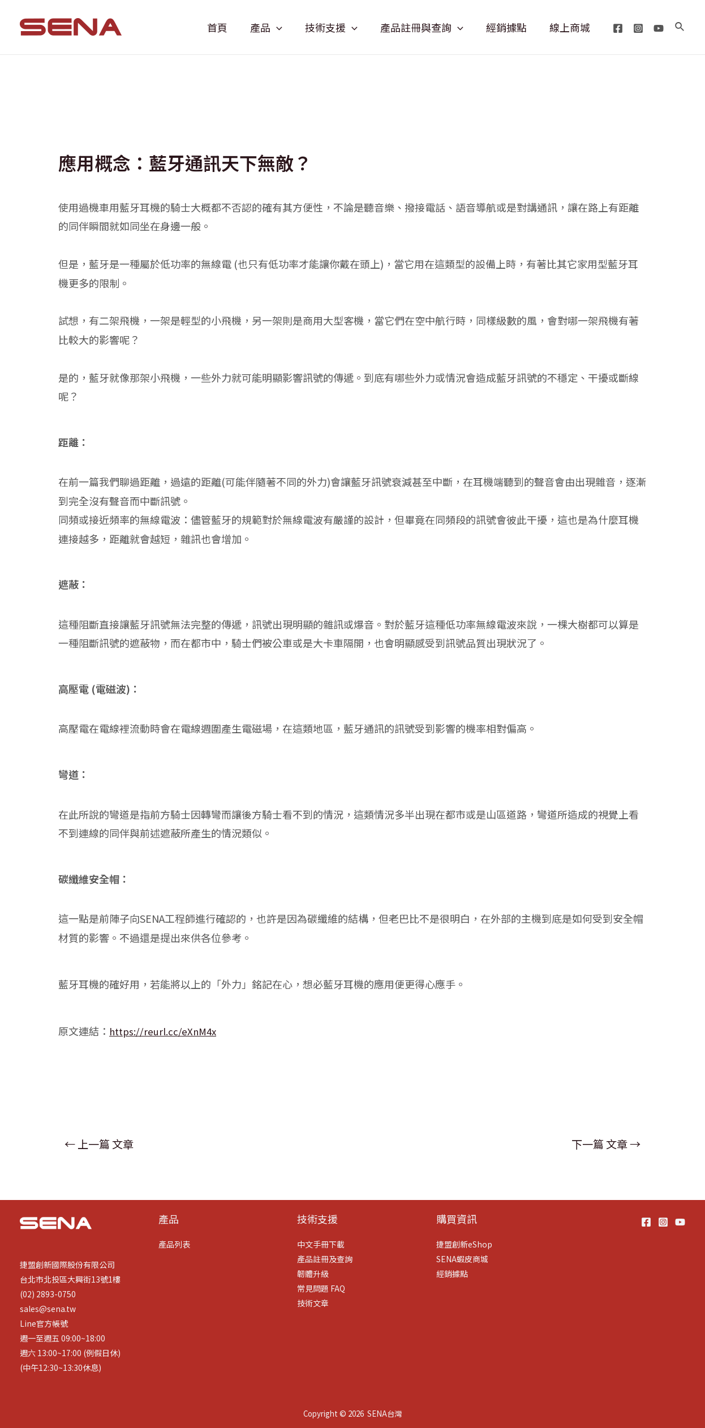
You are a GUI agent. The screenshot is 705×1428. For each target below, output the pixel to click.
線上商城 (571, 27)
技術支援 (339, 27)
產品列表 (174, 1244)
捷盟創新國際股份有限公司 (67, 1264)
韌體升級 (313, 1273)
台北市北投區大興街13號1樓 (70, 1279)
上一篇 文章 (99, 1144)
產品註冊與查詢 (427, 27)
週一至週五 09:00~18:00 (62, 1338)
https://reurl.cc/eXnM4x (165, 1030)
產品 (276, 27)
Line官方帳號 (44, 1323)
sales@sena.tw (48, 1308)
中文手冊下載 (321, 1244)
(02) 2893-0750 (48, 1294)
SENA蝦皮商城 (462, 1258)
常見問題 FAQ (321, 1288)
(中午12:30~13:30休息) (60, 1367)
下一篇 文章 (605, 1144)
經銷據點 (509, 27)
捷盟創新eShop (464, 1244)
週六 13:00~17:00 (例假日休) (70, 1352)
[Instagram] (638, 28)
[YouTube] (659, 28)
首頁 (230, 27)
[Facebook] (618, 28)
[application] (287, 27)
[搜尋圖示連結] (680, 27)
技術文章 (313, 1303)
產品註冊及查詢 (324, 1258)
